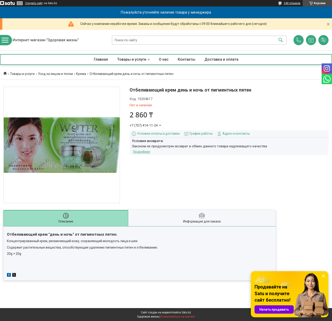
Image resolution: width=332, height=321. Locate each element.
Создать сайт (34, 3)
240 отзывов (292, 3)
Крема (81, 74)
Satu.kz (186, 312)
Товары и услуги (131, 59)
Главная (101, 59)
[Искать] (280, 40)
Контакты (186, 59)
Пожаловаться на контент (178, 316)
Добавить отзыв (323, 40)
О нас (164, 59)
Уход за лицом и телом (55, 74)
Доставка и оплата (221, 59)
